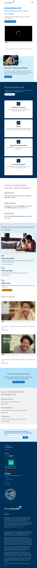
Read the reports (4, 403)
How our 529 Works (10, 21)
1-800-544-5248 (9, 447)
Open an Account (7, 290)
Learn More (8, 76)
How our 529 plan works (7, 264)
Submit (25, 437)
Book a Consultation (18, 382)
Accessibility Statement (8, 479)
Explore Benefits (10, 94)
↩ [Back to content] (22, 526)
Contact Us (7, 449)
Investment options (6, 275)
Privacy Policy (7, 477)
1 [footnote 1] (30, 129)
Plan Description (7, 484)
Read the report (4, 412)
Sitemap (6, 481)
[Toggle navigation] (32, 2)
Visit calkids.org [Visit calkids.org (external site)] (4, 329)
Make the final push (5, 421)
